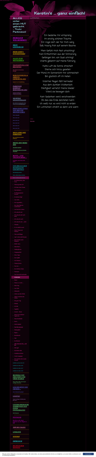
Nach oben (32, 121)
